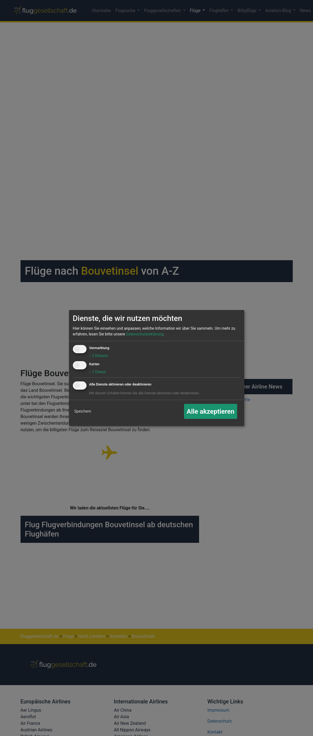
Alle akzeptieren (210, 411)
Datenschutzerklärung (144, 334)
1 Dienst (97, 372)
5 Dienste (98, 355)
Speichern (82, 411)
